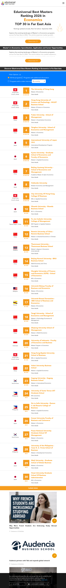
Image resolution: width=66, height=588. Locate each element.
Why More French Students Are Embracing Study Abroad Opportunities (33, 527)
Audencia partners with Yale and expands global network (29, 561)
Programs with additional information (36, 78)
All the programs (16, 78)
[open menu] (63, 3)
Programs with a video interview (21, 81)
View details (34, 94)
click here (44, 580)
